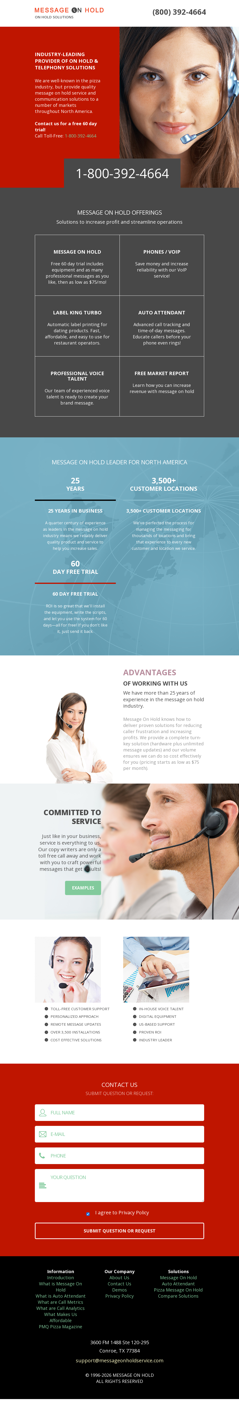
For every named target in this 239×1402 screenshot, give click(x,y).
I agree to (122, 1215)
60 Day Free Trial (75, 596)
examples (83, 891)
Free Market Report (161, 375)
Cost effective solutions (76, 1042)
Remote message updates (76, 1027)
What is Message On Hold (60, 1290)
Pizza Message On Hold (178, 1293)
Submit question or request (120, 1234)
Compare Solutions (178, 1299)
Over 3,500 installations (75, 1035)
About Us (119, 1280)
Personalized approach (75, 1019)
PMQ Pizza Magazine (60, 1329)
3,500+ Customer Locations (163, 513)
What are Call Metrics (60, 1305)
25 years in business (75, 513)
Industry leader (155, 1042)
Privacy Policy (134, 1215)
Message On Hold (77, 252)
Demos (119, 1293)
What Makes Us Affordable (60, 1320)
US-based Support (157, 1027)
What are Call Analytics (60, 1311)
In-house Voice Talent (161, 1011)
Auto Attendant (161, 314)
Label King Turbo (77, 314)
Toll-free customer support (80, 1011)
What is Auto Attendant (61, 1299)
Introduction (60, 1280)
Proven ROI (150, 1035)
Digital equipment (157, 1019)
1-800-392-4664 (80, 136)
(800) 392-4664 (181, 11)
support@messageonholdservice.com (119, 1363)
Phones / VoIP (161, 252)
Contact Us (119, 1287)
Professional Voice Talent (77, 378)
